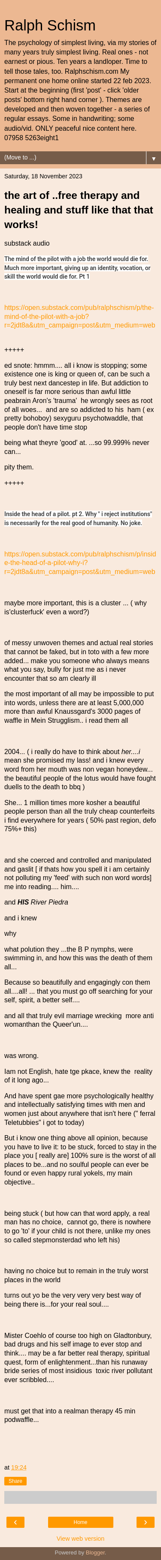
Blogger (95, 1552)
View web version (81, 1538)
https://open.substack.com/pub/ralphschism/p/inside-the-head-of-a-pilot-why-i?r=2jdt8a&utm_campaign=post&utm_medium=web (80, 562)
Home (80, 1522)
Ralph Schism (50, 25)
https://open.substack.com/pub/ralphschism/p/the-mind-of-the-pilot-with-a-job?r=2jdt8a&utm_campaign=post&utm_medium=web (79, 316)
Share (15, 1481)
